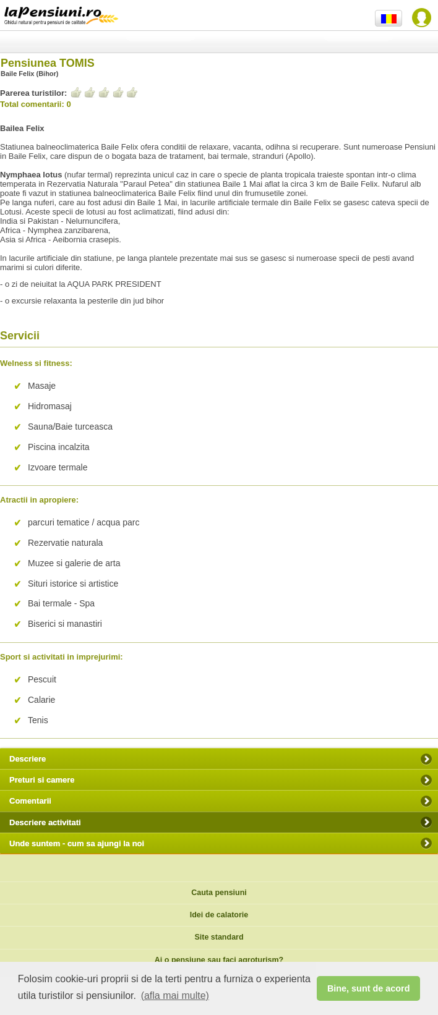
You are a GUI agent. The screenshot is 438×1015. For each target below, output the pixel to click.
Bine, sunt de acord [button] (368, 988)
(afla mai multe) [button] (175, 995)
